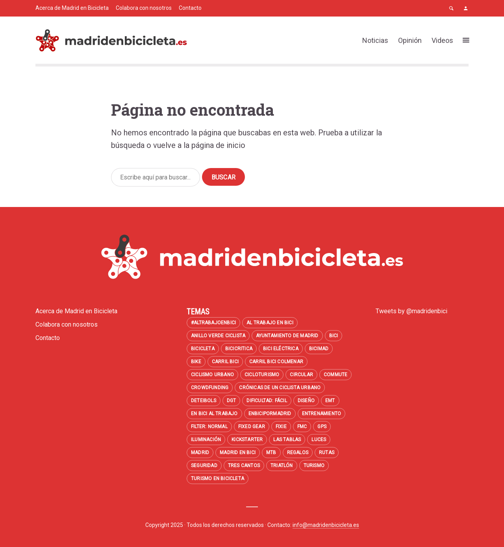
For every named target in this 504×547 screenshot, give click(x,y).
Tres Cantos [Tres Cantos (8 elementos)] (244, 465)
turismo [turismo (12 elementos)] (314, 465)
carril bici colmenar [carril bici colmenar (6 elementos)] (276, 361)
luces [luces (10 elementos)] (318, 439)
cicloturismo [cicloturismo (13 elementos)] (262, 374)
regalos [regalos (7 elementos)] (297, 452)
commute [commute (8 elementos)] (335, 374)
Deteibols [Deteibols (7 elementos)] (203, 400)
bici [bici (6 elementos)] (333, 335)
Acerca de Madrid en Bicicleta (72, 8)
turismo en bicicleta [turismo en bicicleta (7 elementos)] (217, 478)
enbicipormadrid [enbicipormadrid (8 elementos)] (269, 413)
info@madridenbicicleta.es (326, 525)
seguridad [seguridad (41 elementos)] (204, 465)
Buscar (223, 177)
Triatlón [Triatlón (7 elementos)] (282, 465)
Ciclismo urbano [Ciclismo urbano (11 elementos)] (212, 374)
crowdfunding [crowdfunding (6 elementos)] (209, 387)
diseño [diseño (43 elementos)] (306, 400)
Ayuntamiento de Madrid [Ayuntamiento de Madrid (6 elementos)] (287, 335)
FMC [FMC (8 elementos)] (302, 426)
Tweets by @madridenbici (411, 311)
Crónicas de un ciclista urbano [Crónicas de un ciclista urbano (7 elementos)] (280, 387)
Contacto (190, 8)
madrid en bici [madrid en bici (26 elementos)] (238, 452)
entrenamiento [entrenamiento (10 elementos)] (321, 413)
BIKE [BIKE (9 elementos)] (196, 361)
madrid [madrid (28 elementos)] (200, 452)
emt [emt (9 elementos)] (330, 400)
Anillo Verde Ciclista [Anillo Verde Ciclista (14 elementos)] (218, 335)
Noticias (375, 40)
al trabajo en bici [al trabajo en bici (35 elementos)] (269, 322)
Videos (442, 40)
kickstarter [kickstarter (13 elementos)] (247, 439)
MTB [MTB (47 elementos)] (271, 452)
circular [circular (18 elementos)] (301, 374)
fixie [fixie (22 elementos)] (281, 426)
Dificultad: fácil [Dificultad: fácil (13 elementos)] (266, 400)
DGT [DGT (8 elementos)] (231, 400)
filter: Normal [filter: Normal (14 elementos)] (209, 426)
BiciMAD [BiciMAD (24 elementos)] (318, 348)
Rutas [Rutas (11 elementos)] (326, 452)
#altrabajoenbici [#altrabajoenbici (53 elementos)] (213, 322)
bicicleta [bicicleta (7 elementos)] (203, 348)
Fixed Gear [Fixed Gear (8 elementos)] (251, 426)
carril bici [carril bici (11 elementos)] (225, 361)
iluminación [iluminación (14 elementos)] (206, 439)
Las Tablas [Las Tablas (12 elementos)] (287, 439)
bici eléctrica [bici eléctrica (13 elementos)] (280, 348)
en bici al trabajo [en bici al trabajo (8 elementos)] (214, 413)
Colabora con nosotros (144, 8)
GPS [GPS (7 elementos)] (321, 426)
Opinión (410, 40)
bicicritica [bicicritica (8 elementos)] (238, 348)
